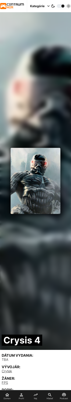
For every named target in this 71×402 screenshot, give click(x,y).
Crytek (7, 371)
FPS (5, 383)
